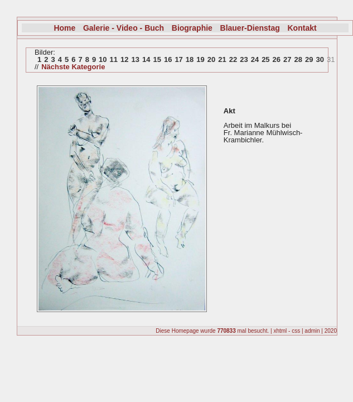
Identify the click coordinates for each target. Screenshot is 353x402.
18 (190, 59)
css (296, 331)
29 (309, 59)
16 (168, 59)
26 (277, 59)
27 (287, 59)
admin (312, 331)
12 (124, 59)
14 (146, 59)
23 (244, 59)
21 (222, 59)
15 (157, 59)
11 (114, 59)
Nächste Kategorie (73, 67)
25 (265, 59)
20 (211, 59)
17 (178, 59)
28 (298, 59)
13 (135, 59)
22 (233, 59)
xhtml (280, 331)
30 (319, 59)
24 (255, 59)
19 (200, 59)
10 (103, 59)
